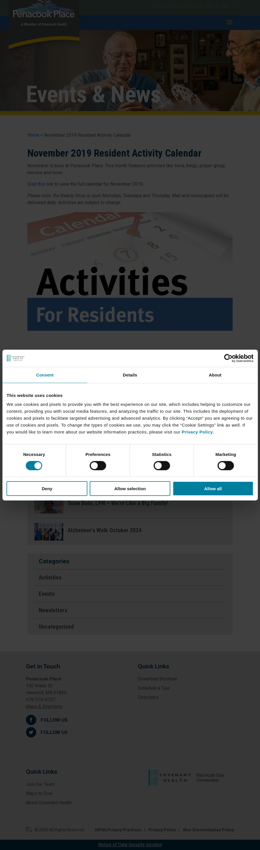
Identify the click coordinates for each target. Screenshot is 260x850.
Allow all (213, 488)
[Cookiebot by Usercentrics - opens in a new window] (228, 358)
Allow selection (130, 488)
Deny (47, 488)
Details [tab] (130, 374)
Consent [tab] (45, 374)
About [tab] (215, 374)
